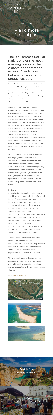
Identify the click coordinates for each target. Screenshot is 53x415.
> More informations (17, 275)
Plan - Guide (26, 24)
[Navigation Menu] (43, 9)
